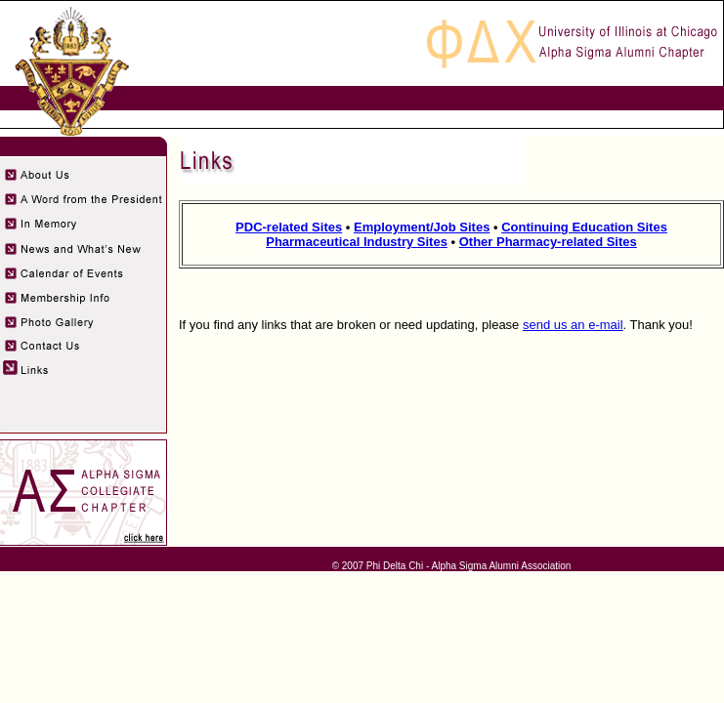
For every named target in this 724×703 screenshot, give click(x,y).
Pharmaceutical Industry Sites (356, 241)
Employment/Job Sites (422, 227)
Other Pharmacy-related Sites (548, 241)
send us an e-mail (573, 324)
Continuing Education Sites (584, 227)
